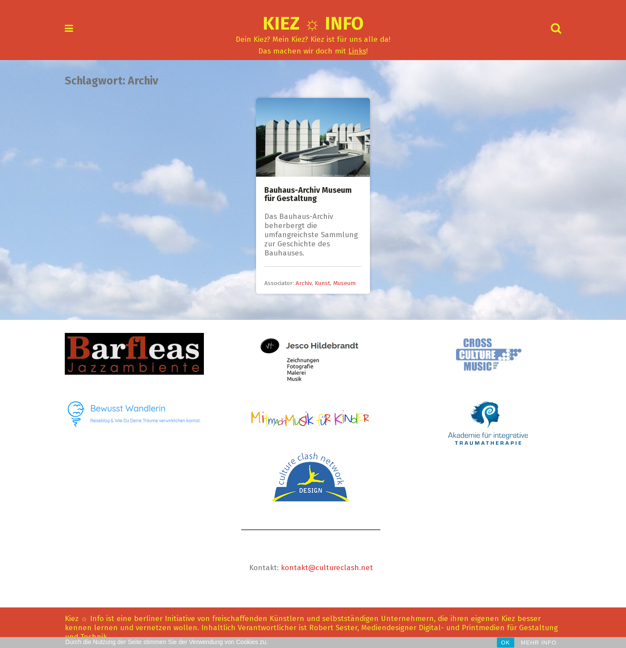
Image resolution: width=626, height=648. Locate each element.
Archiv (304, 283)
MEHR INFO (538, 642)
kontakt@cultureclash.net (327, 567)
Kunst (322, 283)
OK (505, 642)
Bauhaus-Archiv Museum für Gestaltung (308, 194)
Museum (344, 283)
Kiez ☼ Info (313, 23)
